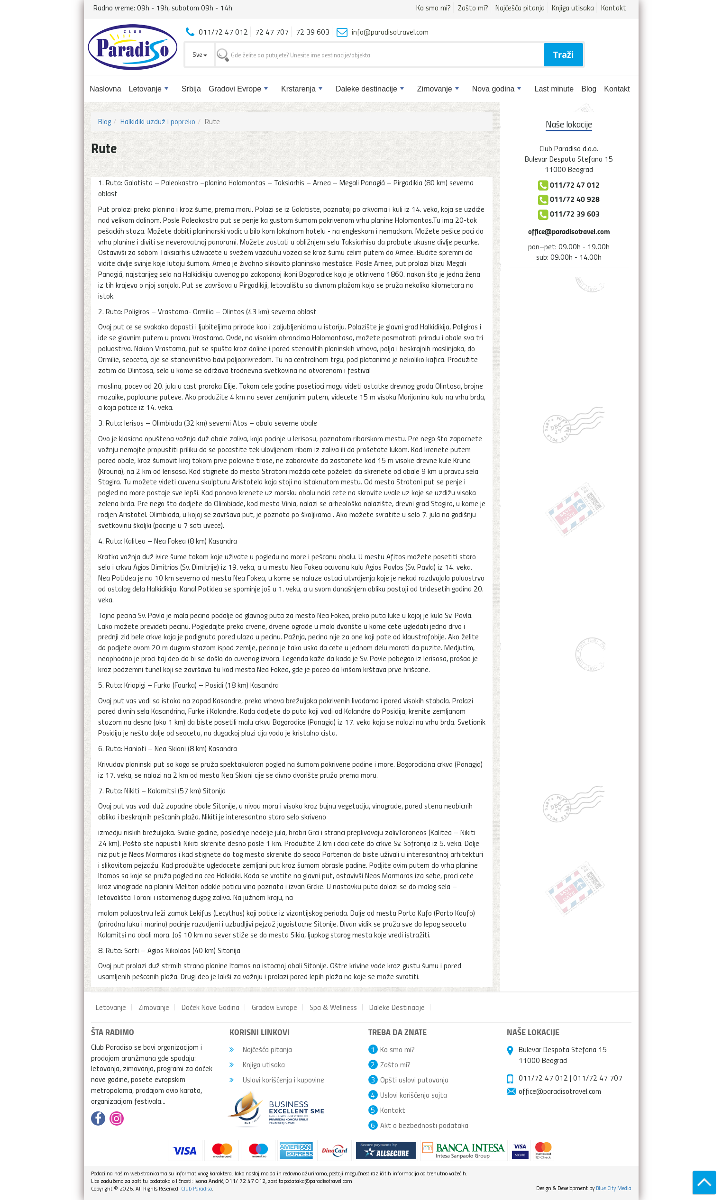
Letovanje (148, 89)
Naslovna (105, 89)
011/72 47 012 (543, 1078)
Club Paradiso (196, 1188)
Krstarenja (301, 89)
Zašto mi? (473, 7)
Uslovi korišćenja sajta (413, 1095)
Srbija (191, 89)
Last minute (554, 89)
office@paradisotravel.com (569, 231)
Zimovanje (438, 89)
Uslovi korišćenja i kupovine (276, 1079)
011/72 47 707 (597, 1078)
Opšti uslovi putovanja (414, 1079)
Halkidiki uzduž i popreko (157, 121)
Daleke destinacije (370, 89)
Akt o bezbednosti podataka (424, 1125)
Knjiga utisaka (573, 7)
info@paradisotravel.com (390, 32)
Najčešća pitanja (520, 7)
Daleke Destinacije (397, 1007)
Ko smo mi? (433, 7)
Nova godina (496, 89)
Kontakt (613, 7)
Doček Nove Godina (210, 1007)
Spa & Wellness (333, 1007)
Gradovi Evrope (238, 89)
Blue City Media (613, 1188)
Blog (588, 89)
